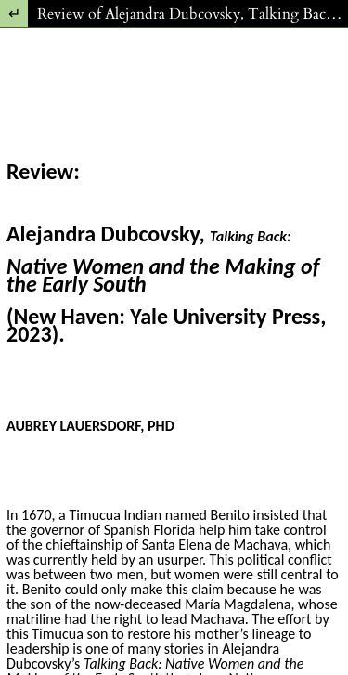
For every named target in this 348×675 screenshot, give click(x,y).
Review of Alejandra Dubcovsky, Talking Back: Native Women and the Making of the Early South (192, 14)
